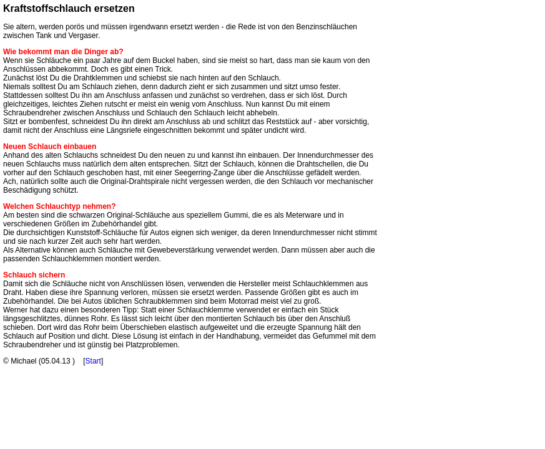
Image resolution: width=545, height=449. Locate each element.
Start (93, 361)
